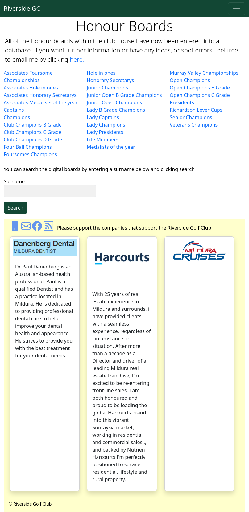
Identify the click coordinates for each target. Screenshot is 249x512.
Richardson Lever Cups (196, 109)
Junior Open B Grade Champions (124, 95)
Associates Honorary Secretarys (40, 95)
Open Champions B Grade (200, 87)
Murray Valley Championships (204, 72)
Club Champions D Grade (33, 139)
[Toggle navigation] (236, 8)
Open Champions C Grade (200, 95)
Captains (14, 109)
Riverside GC (22, 8)
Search (15, 207)
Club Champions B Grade (33, 124)
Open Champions (190, 80)
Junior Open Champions (114, 102)
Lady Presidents (105, 132)
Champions (17, 117)
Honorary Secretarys (110, 80)
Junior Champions (107, 87)
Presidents (182, 102)
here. (77, 59)
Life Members (102, 139)
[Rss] (48, 227)
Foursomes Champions (30, 154)
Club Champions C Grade (32, 132)
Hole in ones (101, 72)
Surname (14, 181)
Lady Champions (106, 124)
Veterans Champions (194, 124)
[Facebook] (37, 227)
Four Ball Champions (28, 147)
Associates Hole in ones (31, 87)
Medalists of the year (111, 147)
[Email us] (26, 227)
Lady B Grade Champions (116, 109)
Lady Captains (103, 117)
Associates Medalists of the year (40, 102)
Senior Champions (191, 117)
